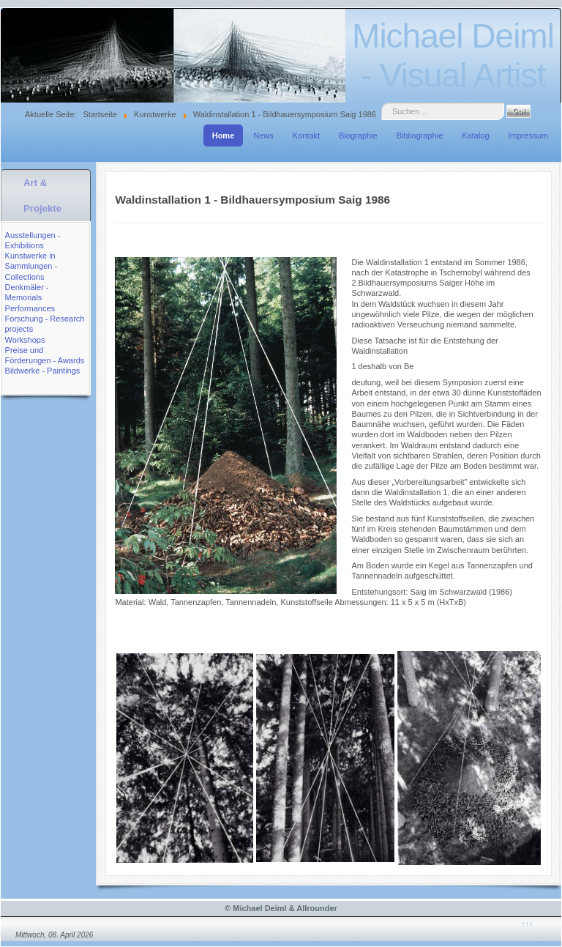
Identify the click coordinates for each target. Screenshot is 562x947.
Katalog (475, 135)
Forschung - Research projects (45, 323)
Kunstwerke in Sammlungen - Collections (31, 266)
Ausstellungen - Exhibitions (33, 240)
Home (223, 135)
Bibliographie (420, 135)
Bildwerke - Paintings (42, 370)
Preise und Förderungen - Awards (45, 355)
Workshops (25, 339)
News (263, 135)
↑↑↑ (527, 923)
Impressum (528, 135)
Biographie (358, 135)
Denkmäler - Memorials (27, 292)
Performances (30, 308)
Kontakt (306, 135)
